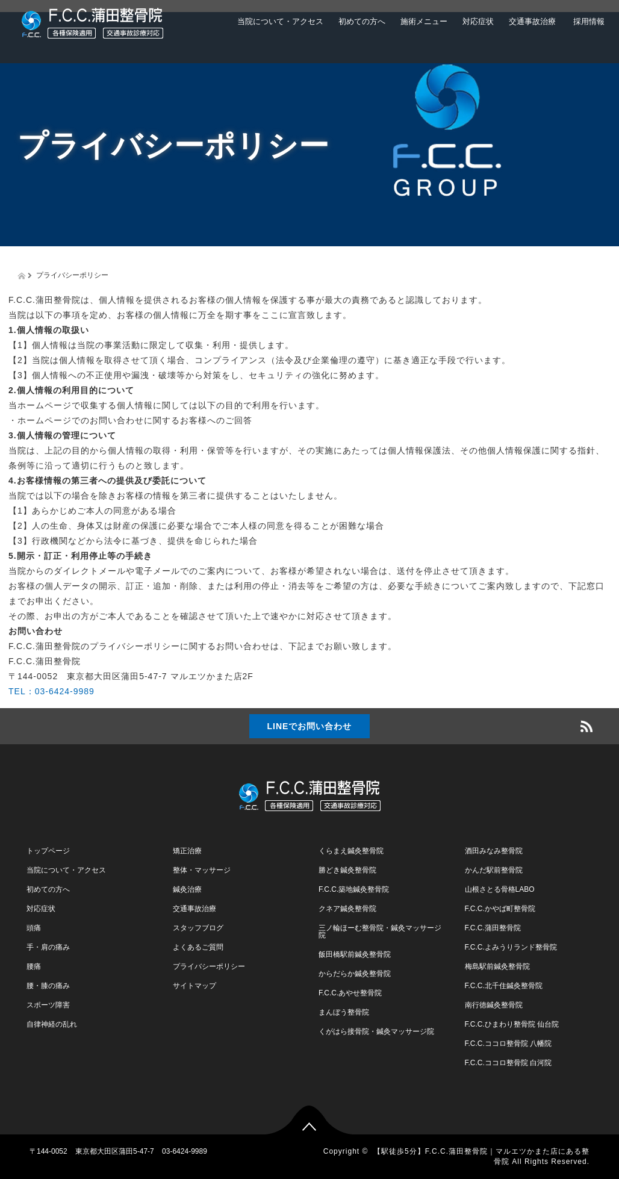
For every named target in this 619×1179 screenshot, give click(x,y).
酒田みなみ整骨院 (494, 851)
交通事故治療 (532, 21)
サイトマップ (194, 985)
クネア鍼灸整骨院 (347, 908)
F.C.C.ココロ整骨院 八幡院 (508, 1043)
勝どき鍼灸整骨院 (347, 870)
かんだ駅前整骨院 (494, 870)
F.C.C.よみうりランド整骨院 (511, 947)
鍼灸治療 (187, 889)
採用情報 (588, 21)
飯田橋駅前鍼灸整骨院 (355, 954)
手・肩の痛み (48, 947)
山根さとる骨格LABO (500, 889)
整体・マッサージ (202, 870)
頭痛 (33, 928)
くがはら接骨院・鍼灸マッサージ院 (376, 1031)
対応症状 (478, 21)
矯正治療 (187, 851)
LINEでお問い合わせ (309, 726)
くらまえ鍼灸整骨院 (351, 851)
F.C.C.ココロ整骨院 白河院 (508, 1063)
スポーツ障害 (48, 1005)
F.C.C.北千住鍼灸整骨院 (504, 985)
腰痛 (33, 966)
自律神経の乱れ (51, 1024)
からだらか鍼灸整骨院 (355, 973)
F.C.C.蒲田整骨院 (493, 928)
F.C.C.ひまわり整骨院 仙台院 (512, 1024)
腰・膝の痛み (48, 985)
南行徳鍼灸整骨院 (494, 1005)
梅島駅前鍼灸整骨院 (497, 966)
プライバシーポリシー (209, 966)
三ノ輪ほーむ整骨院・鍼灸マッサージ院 (380, 931)
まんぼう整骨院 (344, 1012)
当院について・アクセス (280, 21)
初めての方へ (361, 21)
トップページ (48, 851)
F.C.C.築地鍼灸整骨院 (354, 889)
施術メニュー (423, 21)
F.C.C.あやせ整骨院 (350, 993)
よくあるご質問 (198, 947)
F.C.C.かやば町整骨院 (500, 908)
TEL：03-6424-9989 (51, 691)
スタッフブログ (198, 928)
